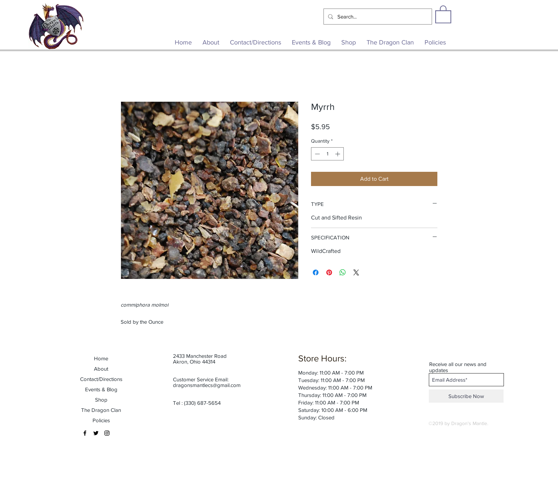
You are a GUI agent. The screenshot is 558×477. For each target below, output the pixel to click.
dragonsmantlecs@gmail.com (207, 385)
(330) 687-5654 (202, 403)
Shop (101, 400)
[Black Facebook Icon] (84, 433)
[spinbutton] (327, 154)
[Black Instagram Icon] (107, 433)
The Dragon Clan (101, 410)
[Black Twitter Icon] (96, 433)
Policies (101, 420)
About (101, 369)
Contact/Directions (101, 379)
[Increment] (338, 154)
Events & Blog (101, 389)
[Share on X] (356, 272)
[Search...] (377, 16)
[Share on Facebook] (315, 272)
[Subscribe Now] (466, 396)
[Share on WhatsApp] (342, 272)
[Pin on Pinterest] (329, 272)
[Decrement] (316, 154)
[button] (443, 13)
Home (101, 358)
